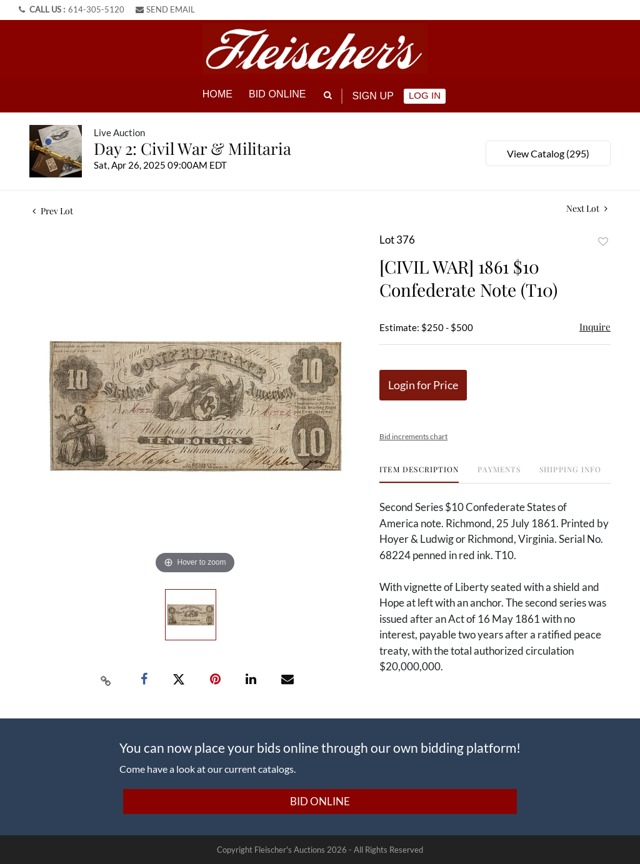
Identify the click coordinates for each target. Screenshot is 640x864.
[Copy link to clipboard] (106, 678)
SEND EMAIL (165, 9)
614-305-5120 (96, 9)
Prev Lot (52, 210)
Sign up (373, 96)
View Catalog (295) (548, 153)
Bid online (277, 94)
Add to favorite (603, 241)
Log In (425, 95)
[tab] (419, 473)
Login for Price (423, 384)
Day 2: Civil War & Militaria (192, 148)
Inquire (595, 326)
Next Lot (587, 207)
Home (217, 94)
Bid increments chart (413, 435)
